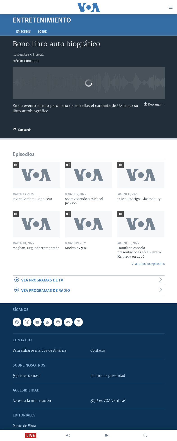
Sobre (42, 32)
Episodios (23, 32)
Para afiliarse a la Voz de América (39, 351)
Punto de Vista (24, 426)
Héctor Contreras (26, 61)
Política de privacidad (107, 376)
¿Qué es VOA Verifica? (107, 401)
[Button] (22, 130)
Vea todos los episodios (148, 264)
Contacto (97, 351)
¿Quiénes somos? (26, 376)
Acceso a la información (32, 401)
